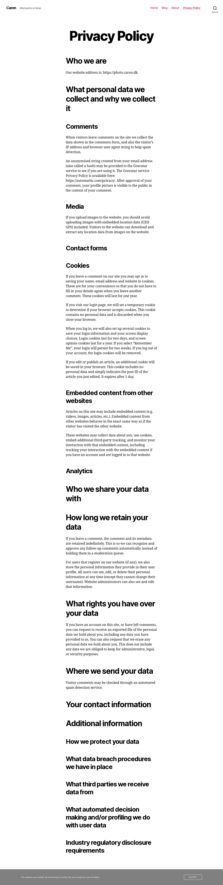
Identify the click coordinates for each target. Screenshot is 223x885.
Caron (11, 8)
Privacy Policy (191, 7)
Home (154, 7)
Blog (164, 7)
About (175, 7)
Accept (193, 877)
